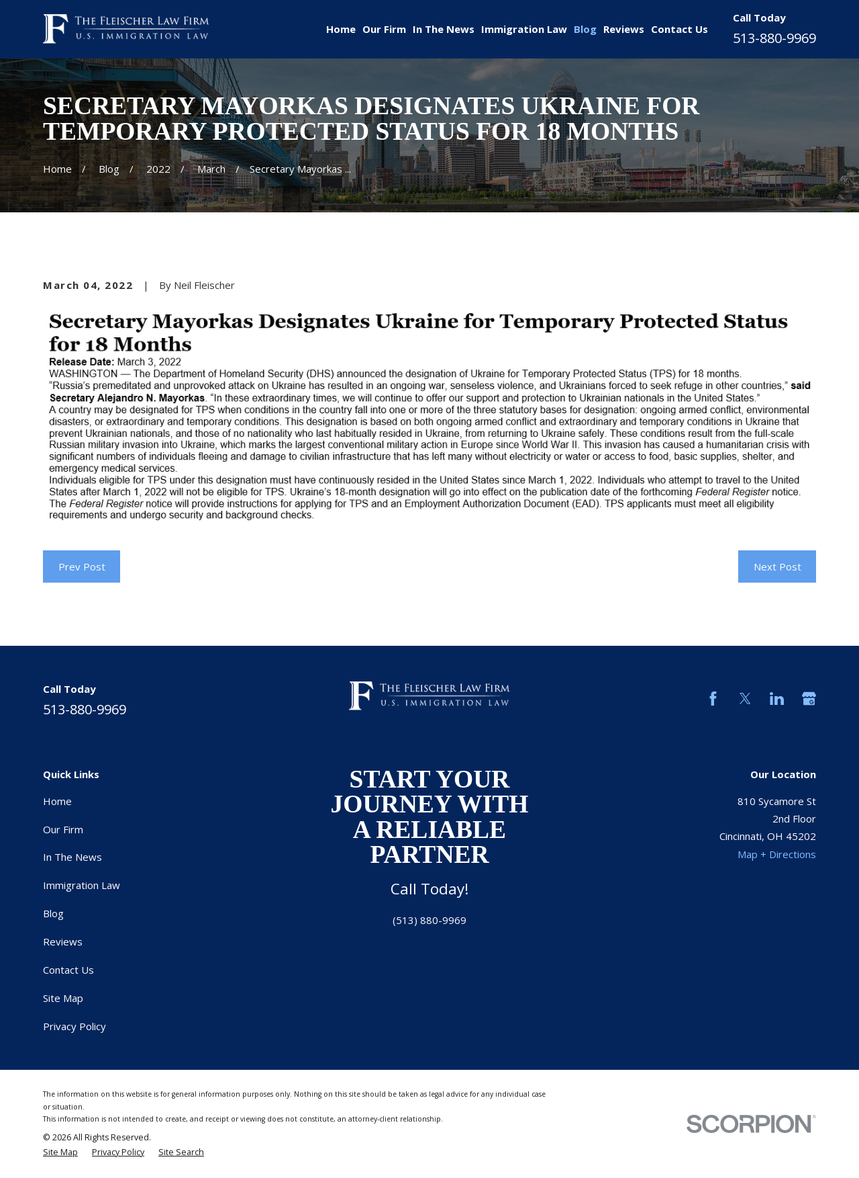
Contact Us (68, 969)
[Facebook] (713, 698)
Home (57, 801)
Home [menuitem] (341, 29)
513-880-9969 (774, 38)
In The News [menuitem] (443, 29)
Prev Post (81, 566)
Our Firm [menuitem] (384, 29)
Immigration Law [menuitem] (524, 29)
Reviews (63, 941)
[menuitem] (60, 1152)
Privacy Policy (74, 1026)
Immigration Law (81, 885)
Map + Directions (777, 854)
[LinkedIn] (777, 698)
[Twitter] (745, 698)
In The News (72, 857)
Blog (53, 913)
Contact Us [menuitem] (679, 29)
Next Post (777, 566)
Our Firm (63, 829)
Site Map (63, 998)
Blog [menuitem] (585, 29)
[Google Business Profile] (809, 698)
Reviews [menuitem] (623, 29)
